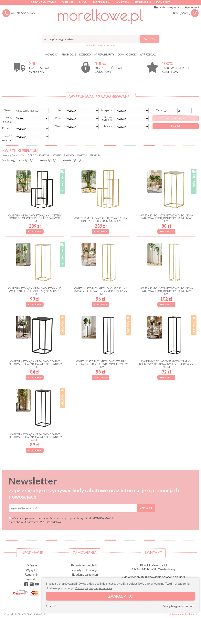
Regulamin (142, 2)
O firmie (68, 2)
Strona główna (43, 2)
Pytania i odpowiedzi (84, 565)
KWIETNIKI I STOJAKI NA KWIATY (56, 155)
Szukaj (149, 39)
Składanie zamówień (85, 574)
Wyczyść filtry (175, 118)
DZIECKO (85, 54)
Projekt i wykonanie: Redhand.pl (180, 614)
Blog (82, 2)
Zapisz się (146, 507)
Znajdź (175, 126)
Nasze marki (101, 2)
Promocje (69, 54)
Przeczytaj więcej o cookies (93, 588)
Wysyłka (122, 2)
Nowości (51, 54)
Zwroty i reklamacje (85, 570)
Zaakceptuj (120, 596)
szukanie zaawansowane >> (100, 45)
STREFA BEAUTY (104, 54)
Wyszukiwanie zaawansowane (99, 97)
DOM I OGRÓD (127, 54)
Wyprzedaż (148, 54)
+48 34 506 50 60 (23, 13)
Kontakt (163, 2)
